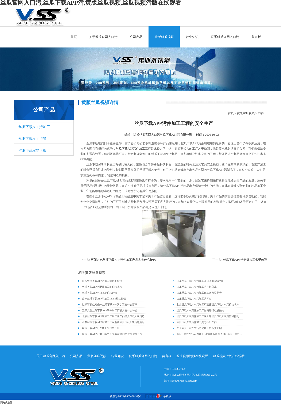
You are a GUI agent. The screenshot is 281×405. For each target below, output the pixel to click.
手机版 (167, 396)
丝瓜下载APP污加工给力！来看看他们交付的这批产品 (112, 334)
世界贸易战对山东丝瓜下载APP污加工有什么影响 (109, 304)
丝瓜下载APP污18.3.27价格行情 (99, 292)
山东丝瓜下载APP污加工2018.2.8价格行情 (200, 280)
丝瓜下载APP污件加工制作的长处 (101, 328)
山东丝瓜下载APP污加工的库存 (194, 298)
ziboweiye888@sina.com (184, 380)
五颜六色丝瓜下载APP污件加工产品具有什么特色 (123, 259)
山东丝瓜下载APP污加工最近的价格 (102, 280)
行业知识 (192, 37)
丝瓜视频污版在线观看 (192, 356)
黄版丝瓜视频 (164, 37)
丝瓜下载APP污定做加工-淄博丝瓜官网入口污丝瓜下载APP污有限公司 (210, 334)
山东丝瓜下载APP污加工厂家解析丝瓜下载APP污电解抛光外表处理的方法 (115, 322)
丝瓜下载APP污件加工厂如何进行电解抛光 (200, 310)
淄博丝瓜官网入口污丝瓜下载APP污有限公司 (162, 134)
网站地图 (6, 402)
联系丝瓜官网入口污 (225, 37)
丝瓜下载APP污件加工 (130, 148)
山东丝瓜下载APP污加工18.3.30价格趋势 (199, 292)
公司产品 (136, 37)
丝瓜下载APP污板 (32, 151)
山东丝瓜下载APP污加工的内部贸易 (197, 286)
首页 (73, 37)
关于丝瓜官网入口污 (103, 37)
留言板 (256, 37)
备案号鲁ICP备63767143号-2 (125, 396)
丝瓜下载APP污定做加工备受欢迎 (245, 259)
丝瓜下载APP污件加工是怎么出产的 (197, 322)
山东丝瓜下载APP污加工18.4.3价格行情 (104, 298)
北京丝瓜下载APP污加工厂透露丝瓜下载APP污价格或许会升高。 (210, 304)
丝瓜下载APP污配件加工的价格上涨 (102, 286)
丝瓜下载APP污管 (32, 139)
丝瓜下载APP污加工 (34, 127)
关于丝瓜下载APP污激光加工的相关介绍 (199, 328)
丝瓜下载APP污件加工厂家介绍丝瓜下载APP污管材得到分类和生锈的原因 (210, 316)
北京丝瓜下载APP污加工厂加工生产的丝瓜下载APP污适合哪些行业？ (115, 316)
